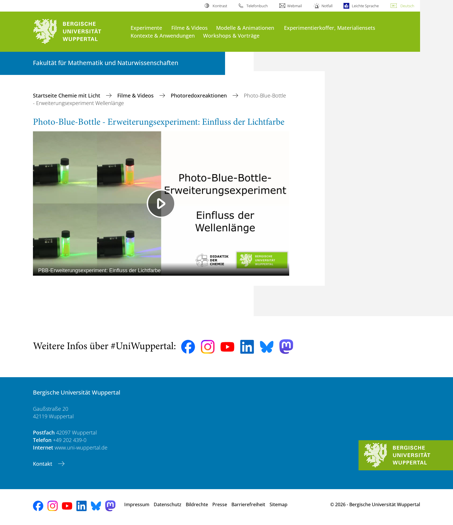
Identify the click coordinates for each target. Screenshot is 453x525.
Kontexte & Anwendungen (163, 35)
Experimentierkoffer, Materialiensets (329, 27)
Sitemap (278, 504)
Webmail (294, 5)
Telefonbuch (257, 5)
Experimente (146, 27)
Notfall (327, 5)
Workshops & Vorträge (231, 35)
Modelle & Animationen (245, 27)
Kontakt (43, 463)
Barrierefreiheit (248, 504)
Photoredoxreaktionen (199, 95)
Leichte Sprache (365, 5)
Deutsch (407, 5)
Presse (219, 504)
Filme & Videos (189, 27)
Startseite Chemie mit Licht (67, 95)
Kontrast (220, 5)
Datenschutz (167, 504)
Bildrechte (197, 504)
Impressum (136, 504)
